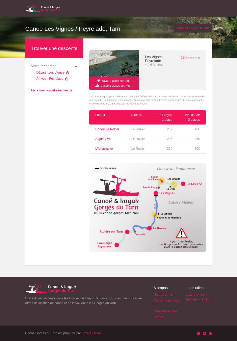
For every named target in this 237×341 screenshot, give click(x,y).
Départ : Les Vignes (52, 72)
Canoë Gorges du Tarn (193, 28)
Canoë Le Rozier (107, 129)
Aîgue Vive (103, 139)
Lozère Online (195, 294)
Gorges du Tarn (164, 294)
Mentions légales (165, 311)
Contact (159, 317)
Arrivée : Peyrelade (52, 78)
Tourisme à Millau (198, 299)
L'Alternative (104, 148)
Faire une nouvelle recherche (51, 90)
